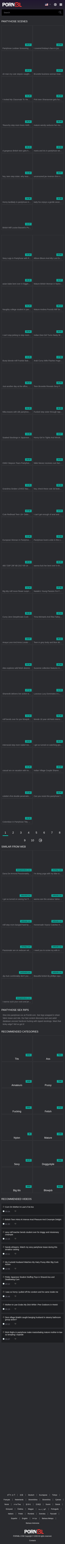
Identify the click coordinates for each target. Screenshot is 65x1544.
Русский (53, 1514)
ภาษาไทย (17, 1504)
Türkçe (54, 1495)
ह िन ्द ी (11, 1495)
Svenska (42, 1514)
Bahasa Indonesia (32, 1523)
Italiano (10, 1514)
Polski (20, 1514)
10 (32, 840)
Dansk (57, 1504)
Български (43, 1495)
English (24, 1518)
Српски (58, 1500)
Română (31, 1514)
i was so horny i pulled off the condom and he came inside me (31, 1292)
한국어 (28, 1504)
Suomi (48, 1504)
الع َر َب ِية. (42, 1509)
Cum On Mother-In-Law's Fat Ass (19, 1207)
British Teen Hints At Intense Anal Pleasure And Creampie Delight (33, 1219)
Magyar (31, 1509)
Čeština (20, 1509)
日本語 (38, 1504)
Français (7, 1500)
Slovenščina (32, 1500)
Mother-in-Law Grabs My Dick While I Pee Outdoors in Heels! (31, 1305)
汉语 (21, 1495)
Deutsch (31, 1495)
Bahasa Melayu (47, 1518)
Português (55, 1509)
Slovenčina (46, 1500)
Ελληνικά (9, 1509)
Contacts (32, 1541)
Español (14, 1518)
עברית (34, 1518)
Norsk (6, 1504)
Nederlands (19, 1500)
